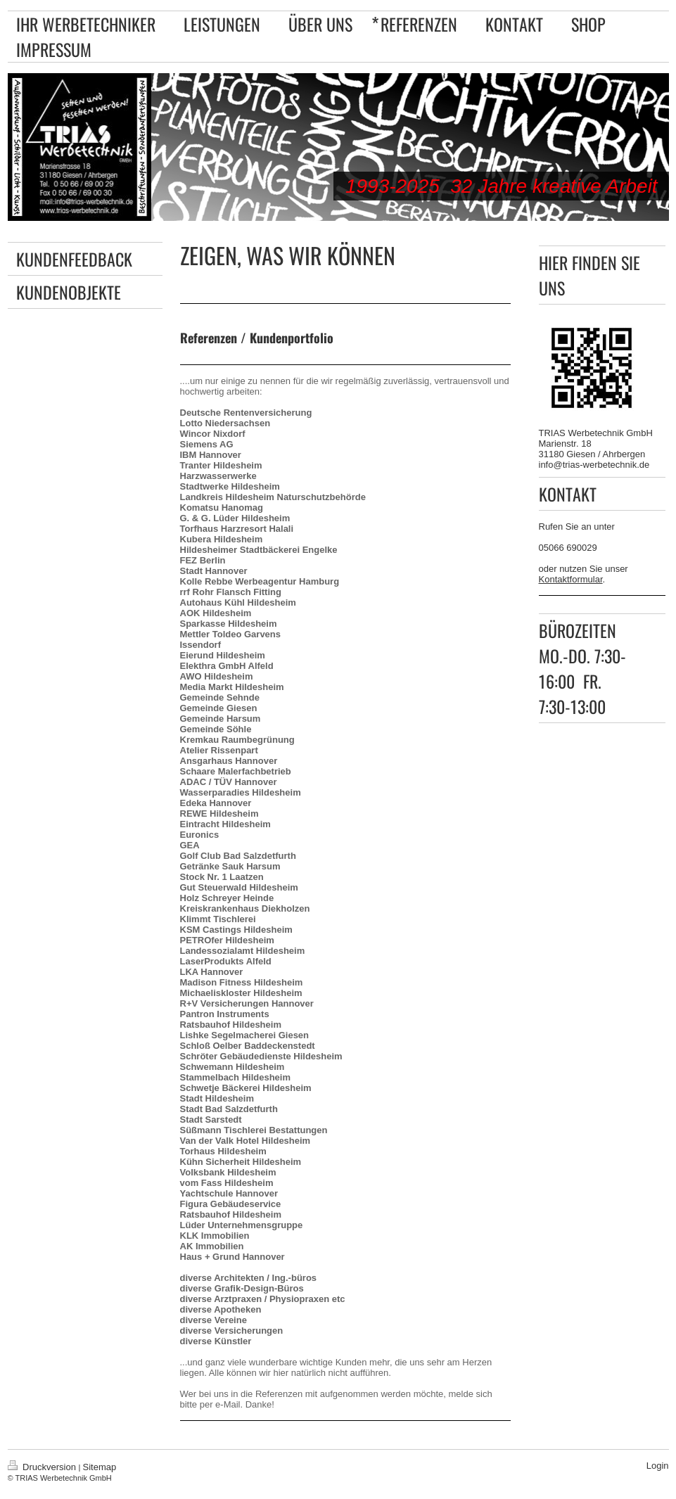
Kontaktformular (571, 579)
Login (657, 1465)
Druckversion (43, 1467)
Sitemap (100, 1467)
